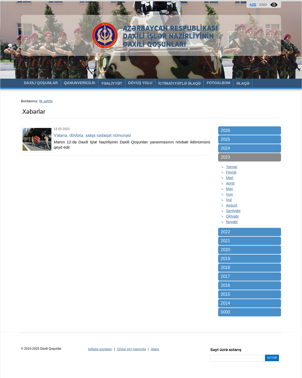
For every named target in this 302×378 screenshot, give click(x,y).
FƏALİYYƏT (111, 83)
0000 (225, 312)
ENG (263, 5)
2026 (225, 130)
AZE (253, 5)
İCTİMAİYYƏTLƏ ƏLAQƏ (179, 83)
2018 (225, 267)
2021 (225, 241)
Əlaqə (155, 349)
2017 (225, 276)
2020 (225, 249)
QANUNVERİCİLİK (80, 83)
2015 (225, 294)
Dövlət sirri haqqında (131, 349)
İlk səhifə (45, 101)
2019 (225, 258)
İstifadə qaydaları (100, 349)
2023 (225, 157)
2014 (225, 303)
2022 (225, 232)
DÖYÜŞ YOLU (140, 83)
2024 (225, 148)
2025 (225, 139)
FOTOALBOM (218, 83)
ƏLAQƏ (242, 83)
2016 (225, 285)
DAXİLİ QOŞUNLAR (41, 83)
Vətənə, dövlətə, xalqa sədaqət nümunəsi (92, 135)
